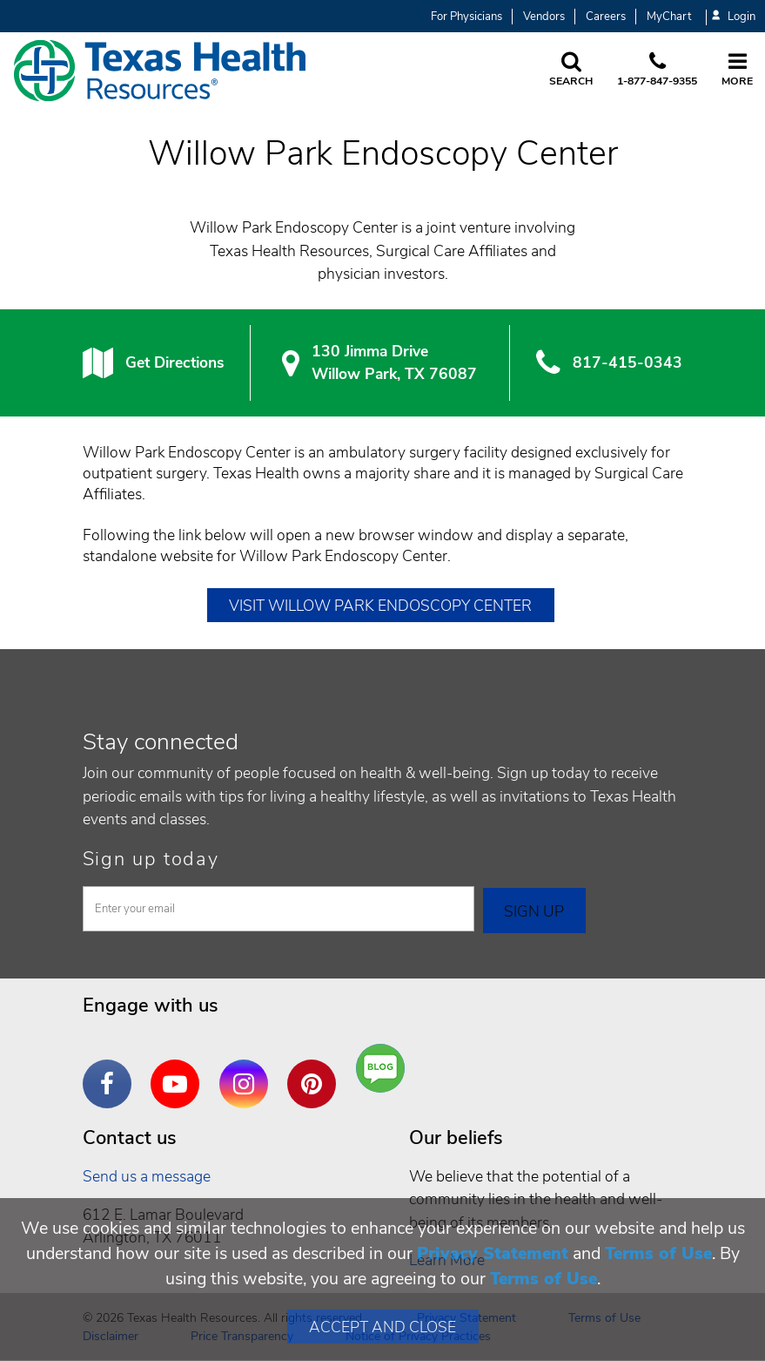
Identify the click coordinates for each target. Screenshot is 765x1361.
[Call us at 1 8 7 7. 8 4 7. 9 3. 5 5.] (657, 70)
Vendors (544, 16)
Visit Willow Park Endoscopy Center (380, 605)
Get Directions (174, 362)
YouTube (179, 1070)
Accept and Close (382, 1327)
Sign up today (151, 859)
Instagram (248, 1070)
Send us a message (147, 1176)
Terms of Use (658, 1253)
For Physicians (466, 16)
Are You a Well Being (384, 1069)
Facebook (111, 1070)
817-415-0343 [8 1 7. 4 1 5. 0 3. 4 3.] (627, 362)
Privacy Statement (492, 1253)
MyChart (669, 16)
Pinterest (316, 1070)
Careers (606, 16)
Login (733, 17)
